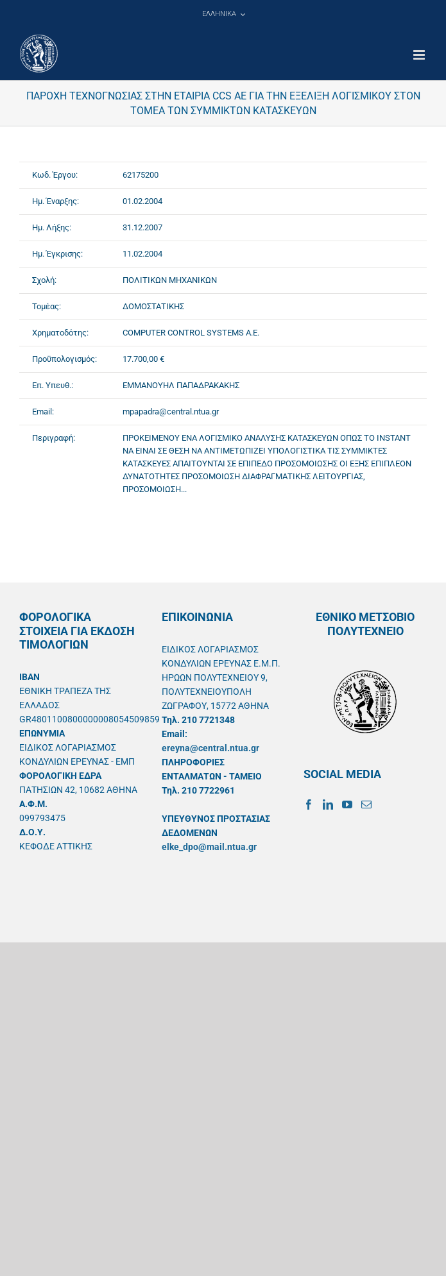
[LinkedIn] (328, 804)
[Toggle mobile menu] (420, 55)
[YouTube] (347, 804)
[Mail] (366, 804)
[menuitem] (223, 14)
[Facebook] (309, 804)
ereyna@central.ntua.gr (210, 748)
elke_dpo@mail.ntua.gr (209, 847)
